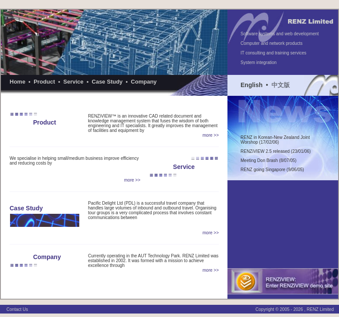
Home (17, 81)
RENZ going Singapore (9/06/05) (272, 169)
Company (143, 81)
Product (44, 81)
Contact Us (17, 309)
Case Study (107, 81)
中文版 (280, 84)
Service (73, 81)
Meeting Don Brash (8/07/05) (268, 160)
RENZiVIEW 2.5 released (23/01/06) (276, 151)
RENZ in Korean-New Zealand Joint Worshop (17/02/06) (275, 140)
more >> (211, 135)
